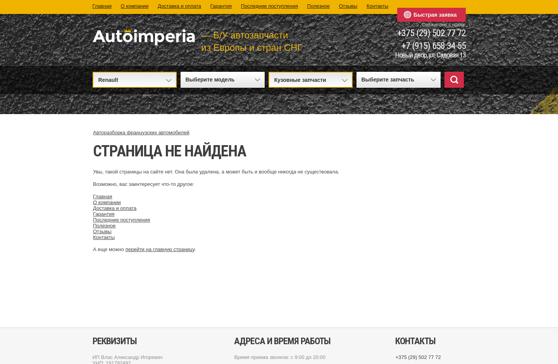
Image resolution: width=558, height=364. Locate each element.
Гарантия (221, 6)
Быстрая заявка (434, 15)
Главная (102, 6)
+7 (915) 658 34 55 (433, 46)
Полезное (318, 6)
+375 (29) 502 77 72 (431, 33)
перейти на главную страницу (160, 249)
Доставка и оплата (179, 6)
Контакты (377, 6)
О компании (135, 6)
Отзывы (348, 6)
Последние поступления (269, 6)
